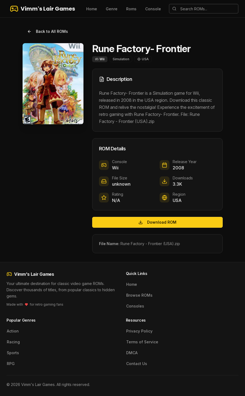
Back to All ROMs (47, 31)
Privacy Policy (139, 331)
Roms (131, 9)
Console (153, 9)
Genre (111, 9)
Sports (13, 352)
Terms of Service (142, 342)
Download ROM (157, 222)
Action (13, 331)
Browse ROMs (139, 295)
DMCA (132, 352)
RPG (11, 363)
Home (91, 9)
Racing (13, 342)
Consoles (135, 306)
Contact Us (136, 363)
